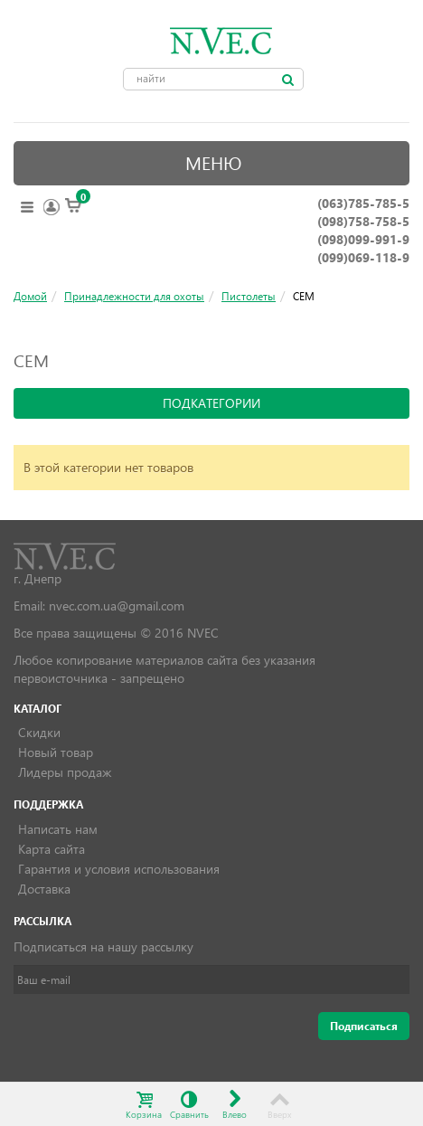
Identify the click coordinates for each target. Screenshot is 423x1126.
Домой (30, 296)
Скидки (39, 732)
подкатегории (211, 403)
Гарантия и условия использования (119, 868)
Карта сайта (51, 848)
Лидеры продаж (64, 772)
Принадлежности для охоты (134, 296)
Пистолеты (248, 296)
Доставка (44, 888)
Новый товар (55, 752)
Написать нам (58, 828)
